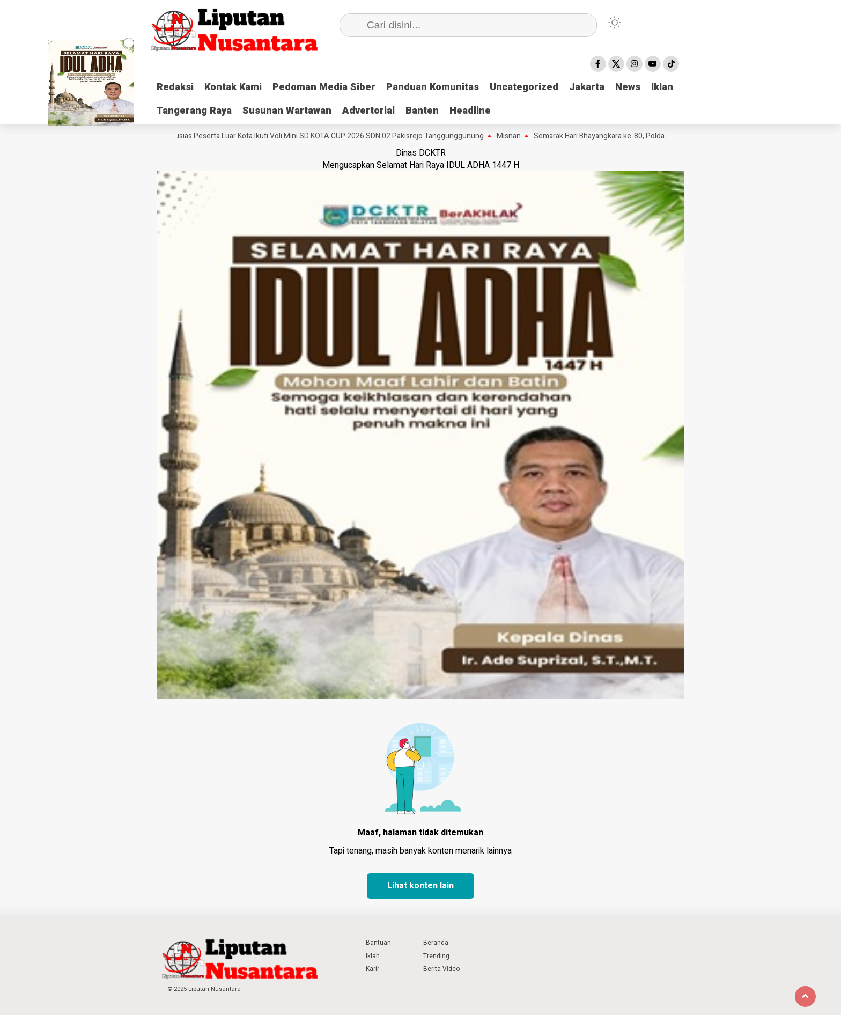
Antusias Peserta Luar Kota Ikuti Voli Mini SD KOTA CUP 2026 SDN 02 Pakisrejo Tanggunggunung (327, 136)
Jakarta (586, 87)
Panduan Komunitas (432, 87)
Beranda (435, 942)
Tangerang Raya (194, 111)
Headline (470, 111)
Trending (436, 956)
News (627, 87)
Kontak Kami (233, 87)
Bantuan (378, 942)
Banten (422, 111)
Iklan (662, 87)
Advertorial (368, 111)
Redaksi (175, 87)
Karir (372, 969)
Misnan (513, 136)
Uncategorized (524, 87)
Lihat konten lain (420, 885)
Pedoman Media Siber (323, 87)
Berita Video (441, 969)
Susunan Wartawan (286, 111)
